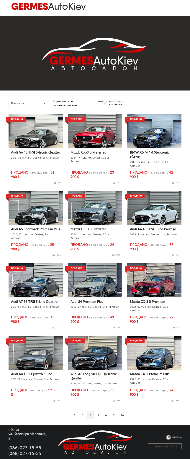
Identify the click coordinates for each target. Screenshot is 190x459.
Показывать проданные (116, 103)
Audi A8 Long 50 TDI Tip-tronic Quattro (94, 376)
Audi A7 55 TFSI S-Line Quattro (34, 302)
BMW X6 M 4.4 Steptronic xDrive (149, 154)
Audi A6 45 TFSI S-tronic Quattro (35, 152)
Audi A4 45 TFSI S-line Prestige (153, 229)
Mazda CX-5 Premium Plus (149, 374)
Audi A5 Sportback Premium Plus (35, 229)
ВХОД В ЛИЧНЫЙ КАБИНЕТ (164, 446)
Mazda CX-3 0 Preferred (88, 152)
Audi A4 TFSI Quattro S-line (31, 374)
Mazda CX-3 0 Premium (147, 302)
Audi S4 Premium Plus (87, 302)
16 (122, 415)
